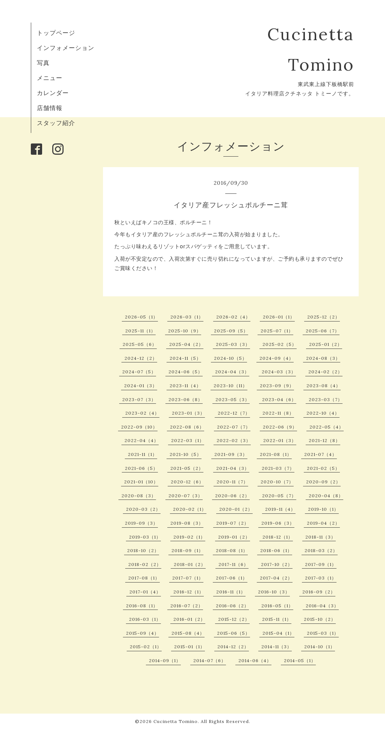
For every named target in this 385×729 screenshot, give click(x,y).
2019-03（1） (145, 537)
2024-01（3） (140, 385)
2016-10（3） (274, 592)
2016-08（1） (142, 605)
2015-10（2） (320, 619)
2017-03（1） (320, 578)
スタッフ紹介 (56, 123)
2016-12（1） (188, 592)
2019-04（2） (323, 523)
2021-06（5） (141, 468)
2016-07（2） (186, 605)
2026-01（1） (279, 317)
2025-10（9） (184, 331)
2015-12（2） (234, 619)
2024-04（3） (232, 371)
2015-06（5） (233, 633)
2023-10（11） (230, 385)
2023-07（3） (139, 399)
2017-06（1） (231, 578)
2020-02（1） (189, 509)
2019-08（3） (186, 523)
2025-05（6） (140, 344)
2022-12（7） (234, 413)
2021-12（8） (324, 440)
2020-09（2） (323, 481)
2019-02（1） (189, 537)
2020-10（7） (277, 481)
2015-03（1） (323, 633)
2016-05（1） (277, 605)
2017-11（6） (233, 564)
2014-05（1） (300, 660)
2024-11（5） (185, 358)
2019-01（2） (234, 537)
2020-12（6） (187, 481)
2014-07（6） (209, 660)
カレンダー (53, 93)
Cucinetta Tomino (175, 721)
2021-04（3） (232, 468)
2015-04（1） (278, 633)
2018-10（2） (143, 550)
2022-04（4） (141, 440)
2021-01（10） (141, 481)
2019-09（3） (141, 523)
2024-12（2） (140, 358)
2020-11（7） (232, 481)
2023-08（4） (323, 385)
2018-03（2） (321, 550)
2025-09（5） (231, 331)
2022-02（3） (234, 440)
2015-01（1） (189, 646)
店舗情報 (49, 108)
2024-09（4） (276, 358)
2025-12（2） (323, 317)
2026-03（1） (186, 317)
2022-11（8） (278, 413)
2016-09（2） (318, 592)
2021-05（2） (186, 468)
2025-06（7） (323, 331)
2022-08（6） (187, 427)
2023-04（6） (279, 399)
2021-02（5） (323, 468)
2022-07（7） (233, 427)
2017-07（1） (187, 578)
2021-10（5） (186, 454)
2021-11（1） (142, 454)
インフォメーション (65, 47)
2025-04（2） (186, 344)
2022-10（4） (323, 413)
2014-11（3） (276, 646)
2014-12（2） (233, 646)
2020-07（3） (185, 495)
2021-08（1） (276, 454)
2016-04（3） (322, 605)
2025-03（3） (233, 344)
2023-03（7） (326, 399)
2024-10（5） (230, 358)
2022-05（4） (326, 427)
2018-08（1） (232, 550)
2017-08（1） (144, 578)
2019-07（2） (232, 523)
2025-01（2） (325, 344)
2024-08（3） (323, 358)
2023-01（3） (188, 413)
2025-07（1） (277, 331)
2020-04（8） (326, 495)
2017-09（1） (320, 564)
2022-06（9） (280, 427)
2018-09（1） (187, 550)
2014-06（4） (254, 660)
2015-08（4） (188, 633)
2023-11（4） (185, 385)
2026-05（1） (141, 317)
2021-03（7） (278, 468)
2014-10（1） (319, 646)
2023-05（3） (232, 399)
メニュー (49, 78)
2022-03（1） (187, 440)
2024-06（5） (185, 371)
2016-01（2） (189, 619)
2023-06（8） (185, 399)
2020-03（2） (143, 509)
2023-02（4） (142, 413)
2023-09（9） (277, 385)
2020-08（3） (138, 495)
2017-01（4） (145, 592)
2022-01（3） (279, 440)
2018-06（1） (276, 550)
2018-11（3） (320, 537)
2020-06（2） (232, 495)
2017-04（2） (276, 578)
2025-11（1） (140, 331)
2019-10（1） (323, 509)
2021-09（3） (230, 454)
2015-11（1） (276, 619)
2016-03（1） (145, 619)
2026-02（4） (233, 317)
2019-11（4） (280, 509)
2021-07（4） (320, 454)
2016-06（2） (232, 605)
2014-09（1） (165, 660)
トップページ (56, 32)
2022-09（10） (139, 427)
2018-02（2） (144, 564)
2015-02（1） (146, 646)
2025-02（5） (279, 344)
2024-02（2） (325, 371)
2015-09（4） (142, 633)
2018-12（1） (277, 537)
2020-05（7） (279, 495)
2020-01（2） (236, 509)
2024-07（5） (139, 371)
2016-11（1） (231, 592)
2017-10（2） (277, 564)
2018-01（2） (190, 564)
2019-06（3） (277, 523)
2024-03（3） (279, 371)
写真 (43, 62)
